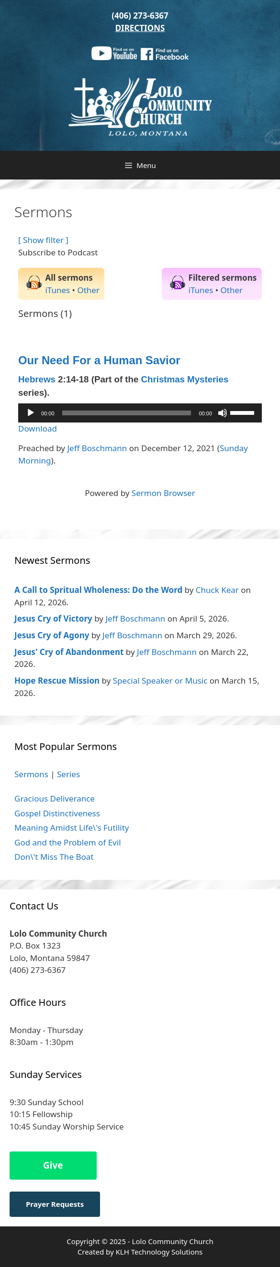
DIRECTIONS (140, 27)
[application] (140, 412)
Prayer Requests (55, 1204)
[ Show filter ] (43, 239)
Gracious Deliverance (54, 798)
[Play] (30, 413)
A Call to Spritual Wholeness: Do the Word (98, 589)
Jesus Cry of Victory (53, 618)
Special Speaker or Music (160, 680)
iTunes (57, 290)
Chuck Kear (217, 589)
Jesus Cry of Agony (51, 635)
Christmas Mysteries (185, 379)
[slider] (126, 413)
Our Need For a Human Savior (99, 360)
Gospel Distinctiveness (57, 813)
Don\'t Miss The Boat (53, 856)
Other (88, 290)
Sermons (31, 774)
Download (37, 428)
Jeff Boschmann (97, 448)
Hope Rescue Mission (57, 680)
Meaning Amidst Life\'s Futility (71, 827)
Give (53, 1165)
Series (68, 774)
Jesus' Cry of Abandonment (68, 651)
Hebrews (37, 379)
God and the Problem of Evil (67, 842)
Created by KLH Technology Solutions (140, 1251)
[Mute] (222, 413)
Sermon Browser (163, 492)
